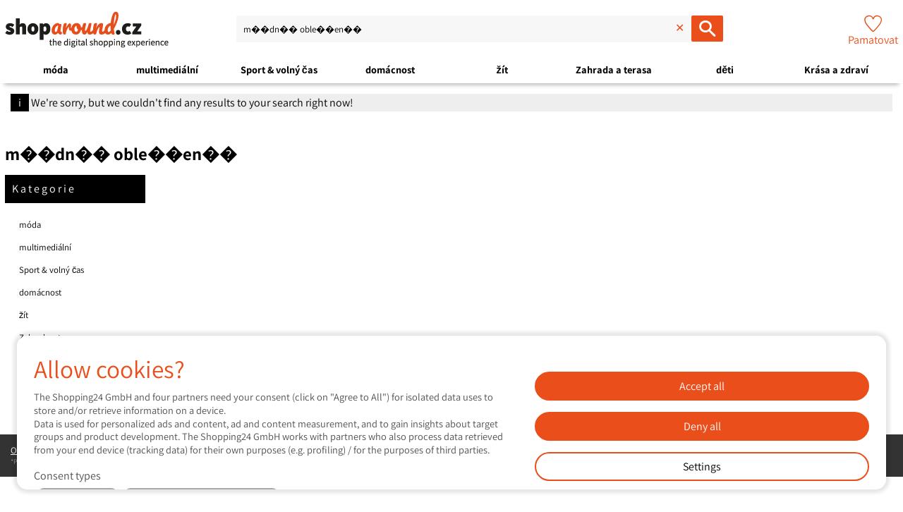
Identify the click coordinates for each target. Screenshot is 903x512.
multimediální (167, 69)
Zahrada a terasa (614, 69)
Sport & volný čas (279, 69)
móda (55, 69)
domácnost (390, 69)
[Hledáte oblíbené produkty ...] (707, 29)
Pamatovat (873, 39)
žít (501, 69)
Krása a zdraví (836, 69)
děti (725, 69)
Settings (702, 466)
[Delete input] (678, 29)
